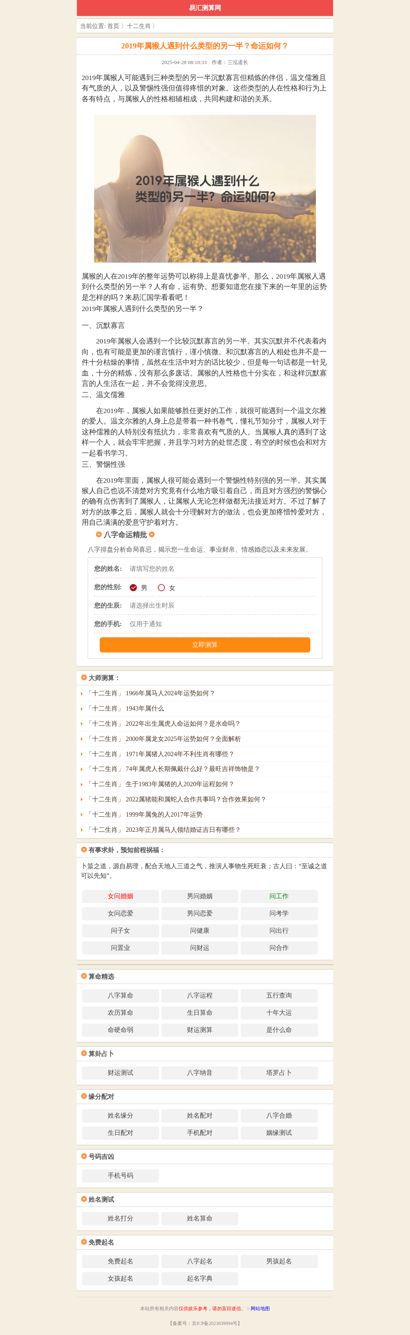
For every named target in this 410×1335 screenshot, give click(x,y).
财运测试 (120, 1072)
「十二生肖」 (150, 693)
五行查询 (279, 995)
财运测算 (200, 1029)
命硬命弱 (120, 1029)
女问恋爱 (120, 913)
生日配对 (120, 1132)
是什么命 (279, 1029)
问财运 (199, 947)
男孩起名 (279, 1261)
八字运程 (200, 995)
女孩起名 (120, 1278)
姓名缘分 (120, 1115)
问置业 (120, 947)
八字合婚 (279, 1115)
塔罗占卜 (279, 1072)
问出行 (279, 930)
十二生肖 (139, 26)
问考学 (279, 913)
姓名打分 (120, 1218)
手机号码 (120, 1175)
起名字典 (200, 1278)
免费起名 (120, 1261)
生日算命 (200, 1012)
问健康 (199, 930)
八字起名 (200, 1261)
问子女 (120, 930)
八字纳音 (200, 1072)
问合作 (279, 947)
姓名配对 (200, 1115)
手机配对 (200, 1132)
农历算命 (120, 1012)
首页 (113, 26)
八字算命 (120, 995)
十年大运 (279, 1012)
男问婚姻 (200, 896)
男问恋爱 (200, 913)
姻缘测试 (279, 1132)
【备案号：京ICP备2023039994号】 (205, 1323)
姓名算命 (200, 1218)
